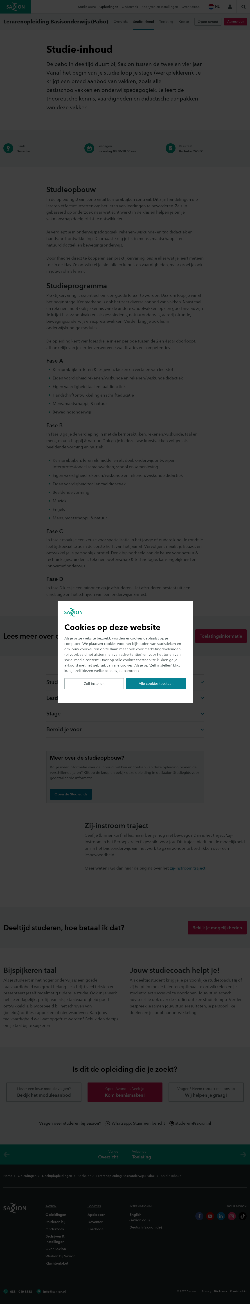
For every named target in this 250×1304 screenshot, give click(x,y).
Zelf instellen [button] (94, 683)
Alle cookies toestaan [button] (156, 683)
